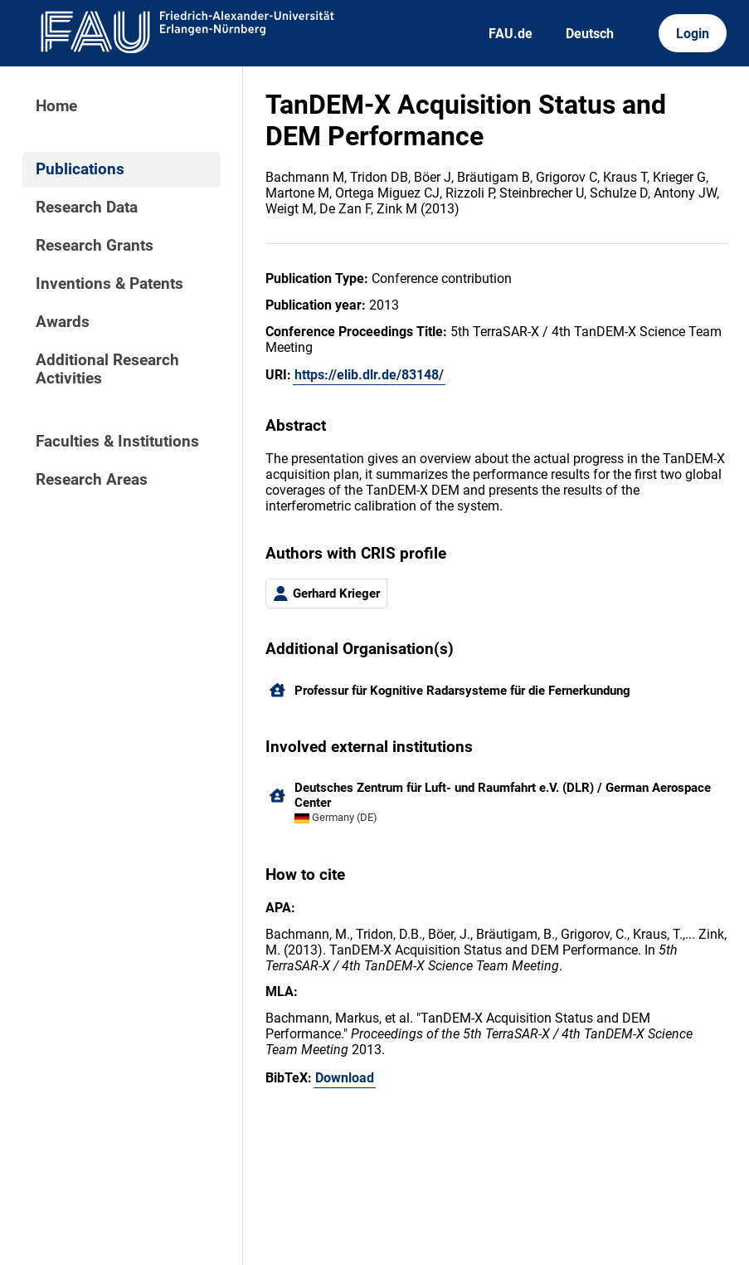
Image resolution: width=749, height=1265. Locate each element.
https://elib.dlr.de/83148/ (369, 375)
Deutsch (590, 34)
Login (692, 34)
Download (344, 1078)
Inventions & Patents (109, 284)
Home (56, 106)
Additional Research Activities (107, 369)
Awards (63, 322)
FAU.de (511, 34)
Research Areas (92, 480)
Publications (80, 169)
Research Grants (94, 246)
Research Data (87, 207)
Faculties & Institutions (117, 441)
